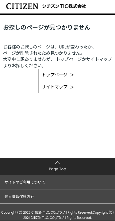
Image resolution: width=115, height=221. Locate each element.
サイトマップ (54, 87)
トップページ (54, 75)
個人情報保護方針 (19, 196)
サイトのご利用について (25, 182)
